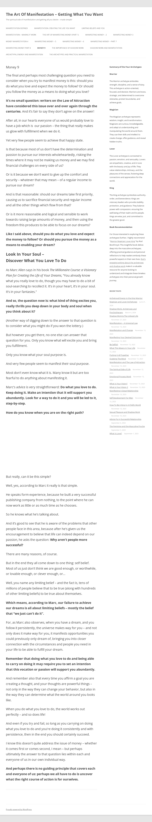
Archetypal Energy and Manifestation (24, 54)
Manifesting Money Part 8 (18, 48)
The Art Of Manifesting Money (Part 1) (61, 35)
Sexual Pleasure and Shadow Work (125, 412)
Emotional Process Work (120, 376)
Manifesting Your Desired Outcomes (125, 337)
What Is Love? (116, 433)
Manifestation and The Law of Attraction (127, 362)
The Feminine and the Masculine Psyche (127, 426)
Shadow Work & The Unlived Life (124, 316)
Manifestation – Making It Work (21, 35)
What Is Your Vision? (119, 383)
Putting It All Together (119, 355)
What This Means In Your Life (122, 348)
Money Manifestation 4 (17, 41)
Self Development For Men (121, 398)
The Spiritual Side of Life (120, 369)
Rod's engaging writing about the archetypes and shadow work (128, 263)
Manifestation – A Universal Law (124, 323)
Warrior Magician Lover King (122, 241)
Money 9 (41, 48)
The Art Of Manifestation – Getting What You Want (54, 14)
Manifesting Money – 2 (96, 35)
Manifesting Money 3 (123, 35)
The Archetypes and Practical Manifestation (71, 54)
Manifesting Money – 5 (45, 41)
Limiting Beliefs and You (93, 28)
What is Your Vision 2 (119, 387)
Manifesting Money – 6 (73, 41)
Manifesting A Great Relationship (124, 390)
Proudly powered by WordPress (19, 809)
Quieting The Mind (118, 358)
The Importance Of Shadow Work (68, 48)
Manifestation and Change (121, 330)
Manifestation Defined (17, 28)
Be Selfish (114, 344)
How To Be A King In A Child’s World (125, 405)
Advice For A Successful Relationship (125, 419)
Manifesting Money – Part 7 (104, 41)
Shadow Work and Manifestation (106, 48)
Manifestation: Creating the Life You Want (54, 28)
